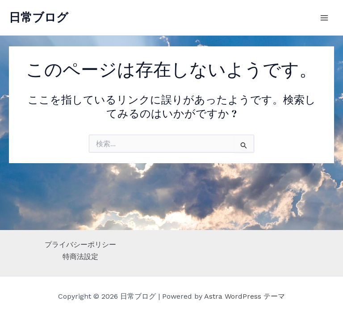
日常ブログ (38, 17)
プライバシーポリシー (80, 244)
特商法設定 (80, 256)
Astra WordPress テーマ (244, 296)
